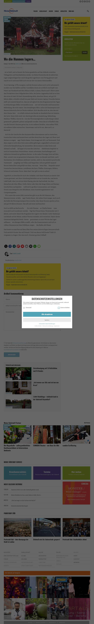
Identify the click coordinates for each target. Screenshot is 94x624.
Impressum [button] (56, 326)
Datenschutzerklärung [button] (48, 326)
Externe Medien (64, 307)
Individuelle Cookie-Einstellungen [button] (47, 323)
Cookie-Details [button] (38, 326)
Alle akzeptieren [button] (47, 314)
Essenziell (27, 307)
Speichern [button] (47, 320)
